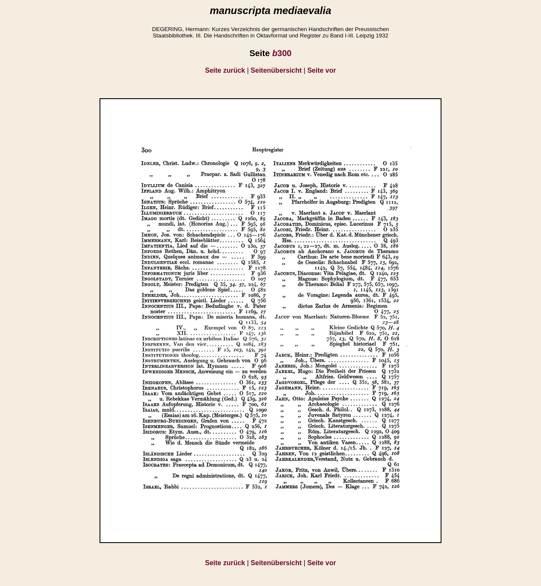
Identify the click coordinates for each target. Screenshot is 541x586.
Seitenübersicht (276, 70)
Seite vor (321, 70)
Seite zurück (225, 70)
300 (282, 53)
